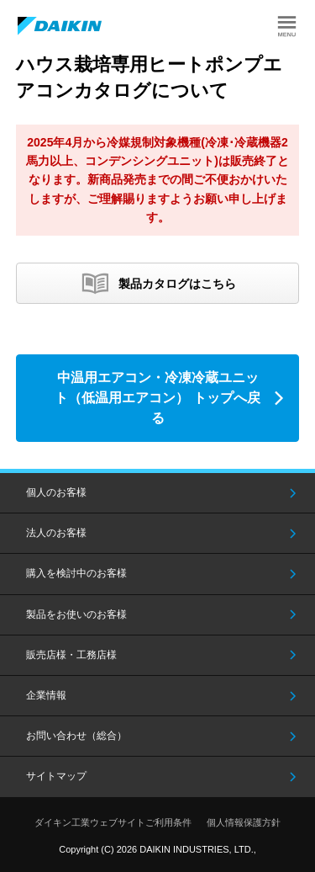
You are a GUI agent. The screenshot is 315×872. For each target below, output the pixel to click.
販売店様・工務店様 (71, 655)
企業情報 (46, 695)
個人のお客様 (56, 492)
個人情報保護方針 (244, 822)
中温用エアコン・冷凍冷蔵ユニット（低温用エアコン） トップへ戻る (157, 397)
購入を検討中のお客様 (76, 573)
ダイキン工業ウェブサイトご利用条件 (113, 822)
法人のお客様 (56, 533)
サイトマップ (56, 776)
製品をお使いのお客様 (76, 614)
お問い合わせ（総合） (76, 736)
